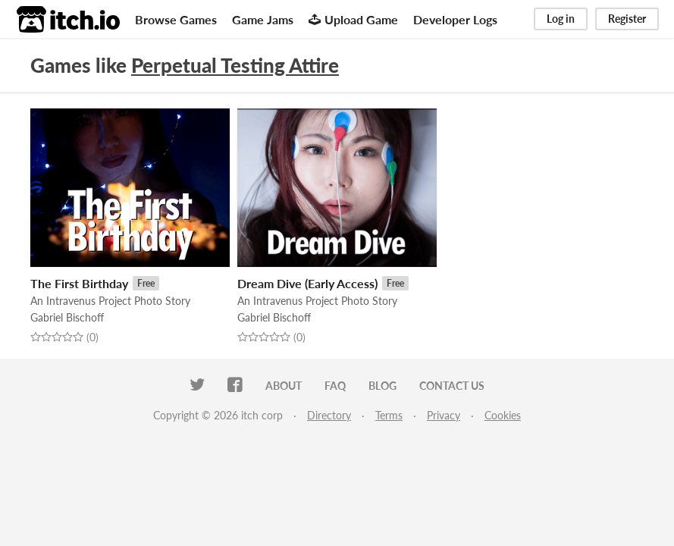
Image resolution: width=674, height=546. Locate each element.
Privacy (443, 415)
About (283, 385)
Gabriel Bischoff (67, 317)
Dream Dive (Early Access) (307, 283)
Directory (329, 415)
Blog (382, 385)
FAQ (335, 385)
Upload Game (353, 19)
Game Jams (262, 19)
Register (627, 18)
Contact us (451, 385)
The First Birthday (79, 283)
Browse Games (176, 19)
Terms (389, 415)
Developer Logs (455, 19)
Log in (561, 18)
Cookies (502, 415)
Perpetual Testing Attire (235, 65)
